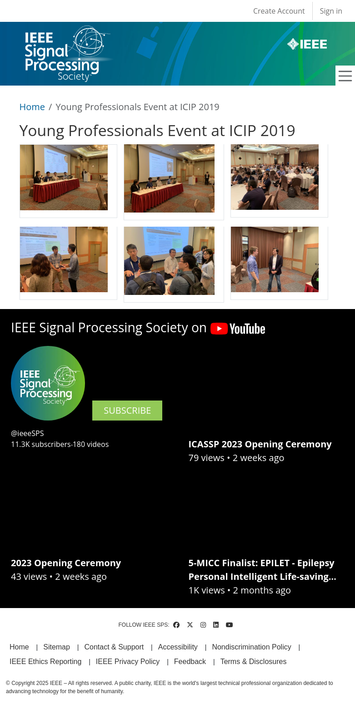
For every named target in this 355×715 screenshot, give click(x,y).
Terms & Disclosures (253, 661)
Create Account (279, 11)
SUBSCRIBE (127, 410)
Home (32, 107)
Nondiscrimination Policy (251, 647)
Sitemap (56, 647)
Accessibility (178, 647)
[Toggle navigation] (345, 76)
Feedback (190, 661)
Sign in (331, 11)
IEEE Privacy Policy (128, 661)
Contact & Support (114, 647)
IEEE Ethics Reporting (45, 661)
